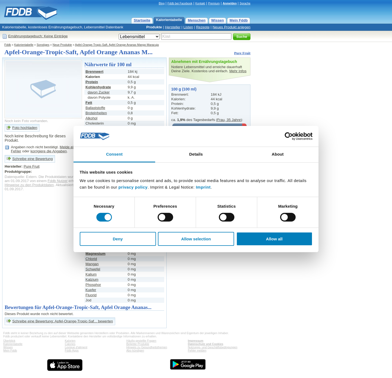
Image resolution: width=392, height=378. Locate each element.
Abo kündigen (135, 350)
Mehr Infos (237, 71)
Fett (88, 103)
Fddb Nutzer (58, 181)
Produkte (154, 27)
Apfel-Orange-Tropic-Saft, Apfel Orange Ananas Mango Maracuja (117, 44)
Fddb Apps (72, 350)
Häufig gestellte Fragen (141, 340)
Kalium (91, 274)
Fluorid (91, 295)
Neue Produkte (62, 44)
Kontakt (200, 3)
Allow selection (196, 239)
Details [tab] (196, 154)
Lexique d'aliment (76, 347)
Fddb (7, 44)
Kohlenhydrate (98, 87)
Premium (214, 3)
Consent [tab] (114, 154)
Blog (161, 3)
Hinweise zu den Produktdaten (29, 185)
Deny (118, 239)
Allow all (274, 239)
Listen (188, 27)
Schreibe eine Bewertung (32, 159)
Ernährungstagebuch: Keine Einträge (38, 36)
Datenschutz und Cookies (205, 344)
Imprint (203, 187)
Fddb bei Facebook (179, 3)
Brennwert (94, 71)
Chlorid (91, 259)
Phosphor (93, 285)
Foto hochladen (24, 128)
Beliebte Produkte (137, 344)
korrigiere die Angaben (48, 151)
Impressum (195, 340)
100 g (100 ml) (184, 89)
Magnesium (95, 254)
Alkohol (91, 118)
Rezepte (203, 27)
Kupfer (90, 290)
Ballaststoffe (95, 108)
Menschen (197, 20)
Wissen (217, 20)
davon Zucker (99, 92)
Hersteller (172, 27)
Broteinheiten (96, 113)
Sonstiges (43, 44)
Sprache (245, 3)
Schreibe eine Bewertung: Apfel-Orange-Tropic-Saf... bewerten (62, 321)
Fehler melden (197, 350)
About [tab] (278, 154)
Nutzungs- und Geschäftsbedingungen (212, 347)
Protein (91, 82)
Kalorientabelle (169, 20)
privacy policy (133, 187)
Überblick (9, 340)
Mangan (92, 264)
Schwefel (92, 269)
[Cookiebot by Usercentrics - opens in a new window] (289, 136)
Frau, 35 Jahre (229, 120)
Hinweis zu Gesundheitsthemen (146, 347)
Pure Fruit (242, 53)
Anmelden (230, 3)
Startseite (142, 20)
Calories (70, 344)
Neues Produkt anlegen (231, 27)
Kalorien (70, 340)
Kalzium (91, 279)
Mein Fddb (238, 20)
